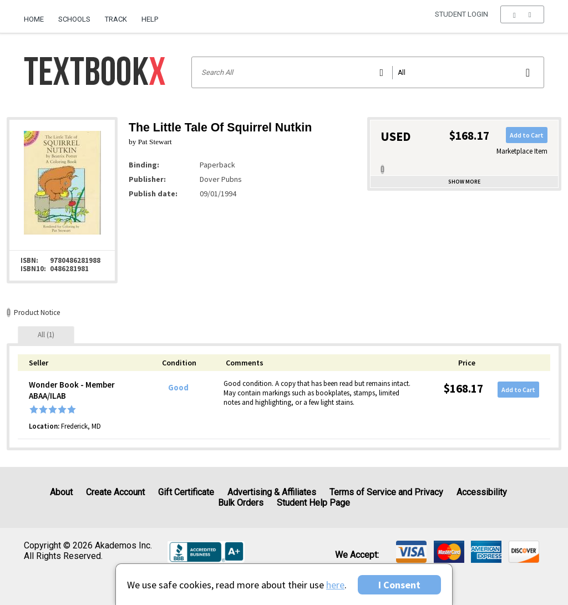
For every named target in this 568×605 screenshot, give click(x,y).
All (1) (46, 334)
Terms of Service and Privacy (386, 492)
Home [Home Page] (34, 19)
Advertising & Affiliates (271, 492)
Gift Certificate (186, 492)
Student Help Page (313, 502)
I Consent (399, 584)
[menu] (522, 19)
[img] (411, 552)
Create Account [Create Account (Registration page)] (115, 492)
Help (149, 19)
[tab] (46, 334)
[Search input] (367, 72)
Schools (74, 19)
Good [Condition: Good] (178, 388)
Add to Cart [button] (527, 135)
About (61, 492)
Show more (464, 181)
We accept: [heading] (357, 555)
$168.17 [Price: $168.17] (463, 388)
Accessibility (482, 492)
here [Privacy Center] (335, 584)
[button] (522, 19)
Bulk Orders (240, 502)
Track (116, 19)
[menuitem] (37, 15)
